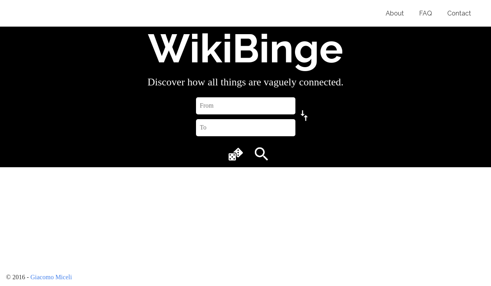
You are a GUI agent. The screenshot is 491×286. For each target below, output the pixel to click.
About (395, 13)
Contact (459, 13)
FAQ (425, 13)
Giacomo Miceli (51, 277)
